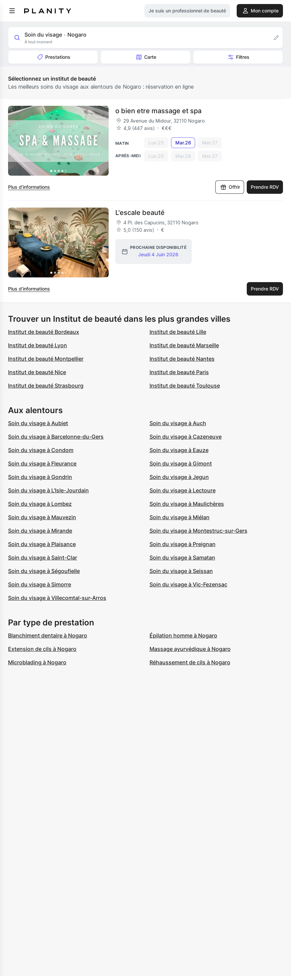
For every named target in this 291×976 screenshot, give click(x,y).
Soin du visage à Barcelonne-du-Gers (56, 436)
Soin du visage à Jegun (179, 477)
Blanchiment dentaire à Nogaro (47, 635)
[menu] (12, 11)
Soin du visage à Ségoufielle (44, 571)
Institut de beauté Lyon (37, 345)
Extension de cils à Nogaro (42, 649)
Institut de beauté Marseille (184, 345)
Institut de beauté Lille (178, 331)
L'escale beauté (140, 213)
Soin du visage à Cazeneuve (186, 436)
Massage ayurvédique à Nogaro (190, 649)
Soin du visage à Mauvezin (42, 517)
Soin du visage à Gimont (181, 463)
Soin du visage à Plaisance (42, 544)
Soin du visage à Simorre (39, 584)
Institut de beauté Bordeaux (43, 331)
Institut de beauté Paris (179, 372)
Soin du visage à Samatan (182, 557)
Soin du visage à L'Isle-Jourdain (48, 490)
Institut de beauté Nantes (182, 358)
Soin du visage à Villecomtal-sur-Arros (57, 597)
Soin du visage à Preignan (183, 544)
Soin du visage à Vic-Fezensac (188, 584)
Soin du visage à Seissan (181, 571)
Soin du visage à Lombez (40, 503)
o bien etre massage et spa (158, 111)
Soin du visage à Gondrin (40, 477)
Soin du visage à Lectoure (183, 490)
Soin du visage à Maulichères (187, 503)
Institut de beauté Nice (37, 372)
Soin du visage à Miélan (180, 517)
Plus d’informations (29, 187)
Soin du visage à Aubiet (38, 423)
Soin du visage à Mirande (40, 530)
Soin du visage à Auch (178, 423)
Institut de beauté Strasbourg (45, 385)
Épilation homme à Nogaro (183, 635)
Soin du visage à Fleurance (42, 463)
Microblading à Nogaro (37, 662)
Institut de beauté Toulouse (185, 385)
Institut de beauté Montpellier (45, 358)
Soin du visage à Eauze (179, 450)
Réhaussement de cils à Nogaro (190, 662)
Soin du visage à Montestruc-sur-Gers (198, 530)
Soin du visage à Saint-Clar (42, 557)
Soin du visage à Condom (40, 450)
